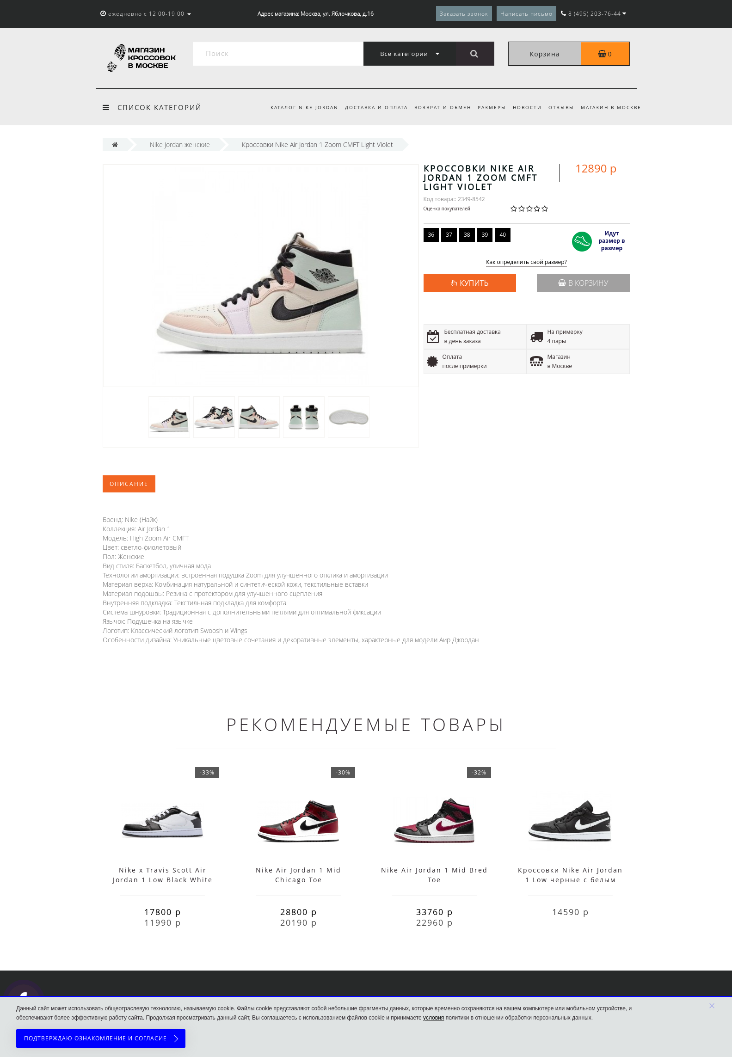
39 (485, 235)
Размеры (488, 107)
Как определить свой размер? (526, 262)
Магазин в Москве (611, 107)
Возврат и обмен (437, 107)
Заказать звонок (464, 14)
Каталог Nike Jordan (296, 107)
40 (502, 235)
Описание (129, 484)
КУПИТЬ (474, 283)
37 (449, 235)
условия (433, 1017)
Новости (524, 107)
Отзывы (560, 107)
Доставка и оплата (369, 107)
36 (431, 235)
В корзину (583, 283)
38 (467, 235)
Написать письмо (526, 14)
